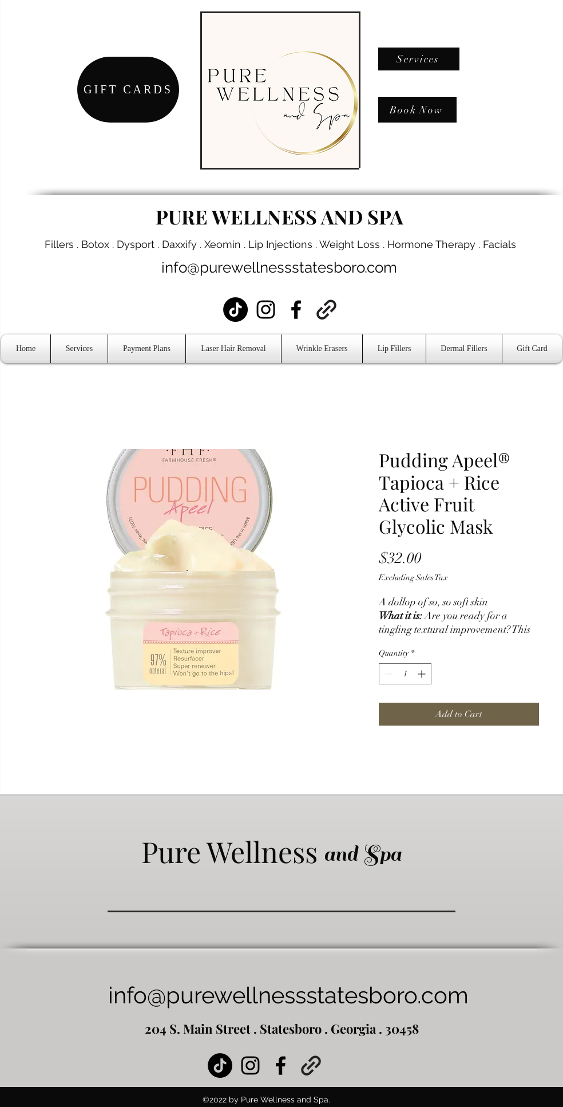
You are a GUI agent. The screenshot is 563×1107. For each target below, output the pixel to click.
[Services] (418, 59)
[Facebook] (296, 309)
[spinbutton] (405, 674)
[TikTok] (235, 309)
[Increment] (422, 674)
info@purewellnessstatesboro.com (279, 267)
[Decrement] (387, 674)
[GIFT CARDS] (128, 90)
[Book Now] (417, 110)
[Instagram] (265, 309)
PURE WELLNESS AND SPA (279, 216)
